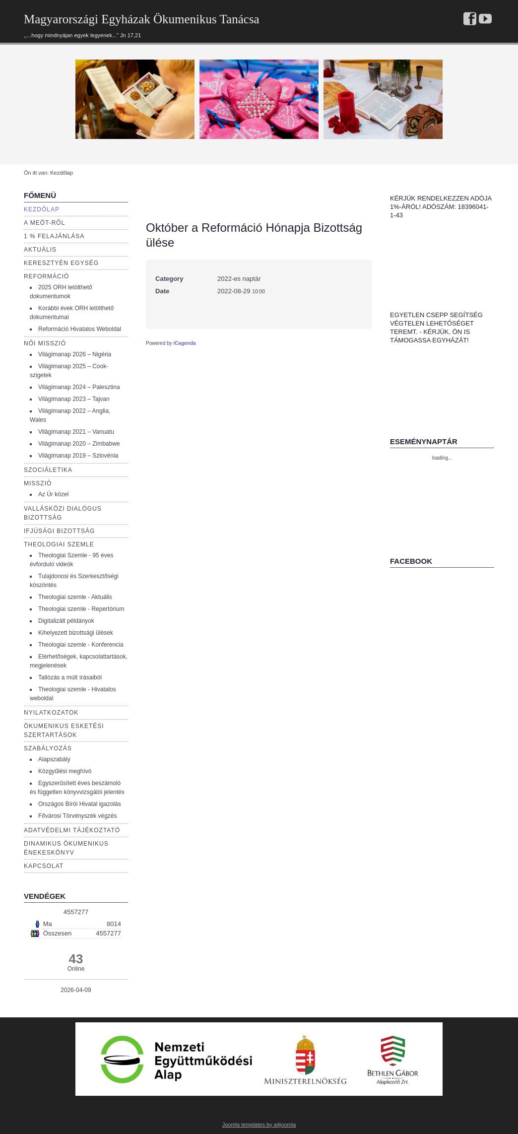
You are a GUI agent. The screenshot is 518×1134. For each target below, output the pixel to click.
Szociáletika (48, 470)
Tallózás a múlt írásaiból (70, 677)
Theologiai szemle (59, 544)
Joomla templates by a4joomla (259, 1125)
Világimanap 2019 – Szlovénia (78, 455)
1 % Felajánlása (54, 236)
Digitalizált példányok (66, 620)
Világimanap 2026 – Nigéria (74, 354)
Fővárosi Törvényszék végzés (77, 815)
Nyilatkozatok (51, 712)
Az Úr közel (53, 494)
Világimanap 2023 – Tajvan (74, 399)
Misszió (38, 483)
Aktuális (40, 249)
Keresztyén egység (61, 263)
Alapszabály (54, 759)
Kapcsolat (44, 866)
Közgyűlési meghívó (64, 771)
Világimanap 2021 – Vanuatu (76, 431)
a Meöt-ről (44, 222)
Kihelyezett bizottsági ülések (75, 632)
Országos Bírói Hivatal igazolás (79, 803)
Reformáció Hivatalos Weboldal (79, 329)
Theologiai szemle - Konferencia (80, 644)
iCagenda (185, 343)
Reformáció (46, 276)
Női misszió (45, 343)
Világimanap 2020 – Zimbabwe (79, 443)
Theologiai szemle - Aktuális (75, 597)
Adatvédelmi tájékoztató (72, 830)
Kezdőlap (42, 209)
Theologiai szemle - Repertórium (81, 608)
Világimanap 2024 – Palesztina (79, 387)
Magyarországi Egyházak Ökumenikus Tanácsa (141, 19)
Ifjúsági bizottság (59, 531)
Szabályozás (48, 748)
